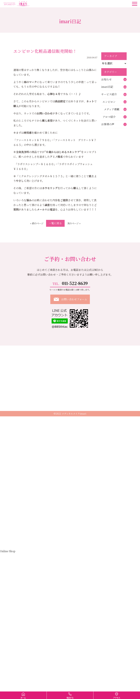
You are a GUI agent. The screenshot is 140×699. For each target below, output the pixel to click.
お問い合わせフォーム (70, 299)
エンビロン (115, 102)
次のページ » (74, 223)
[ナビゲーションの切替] (134, 3)
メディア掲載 (115, 109)
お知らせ (114, 79)
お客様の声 (114, 124)
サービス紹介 (114, 94)
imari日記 (114, 87)
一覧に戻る (55, 223)
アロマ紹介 (115, 117)
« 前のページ (36, 223)
